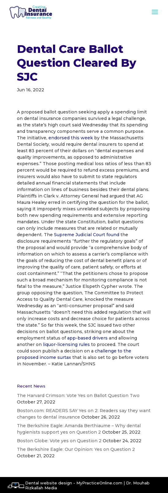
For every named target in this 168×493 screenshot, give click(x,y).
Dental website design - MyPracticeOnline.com (73, 482)
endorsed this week (70, 138)
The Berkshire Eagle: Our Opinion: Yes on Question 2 (76, 449)
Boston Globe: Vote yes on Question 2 (59, 440)
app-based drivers (87, 338)
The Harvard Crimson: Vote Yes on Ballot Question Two (78, 395)
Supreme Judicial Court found (86, 234)
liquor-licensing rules (66, 344)
